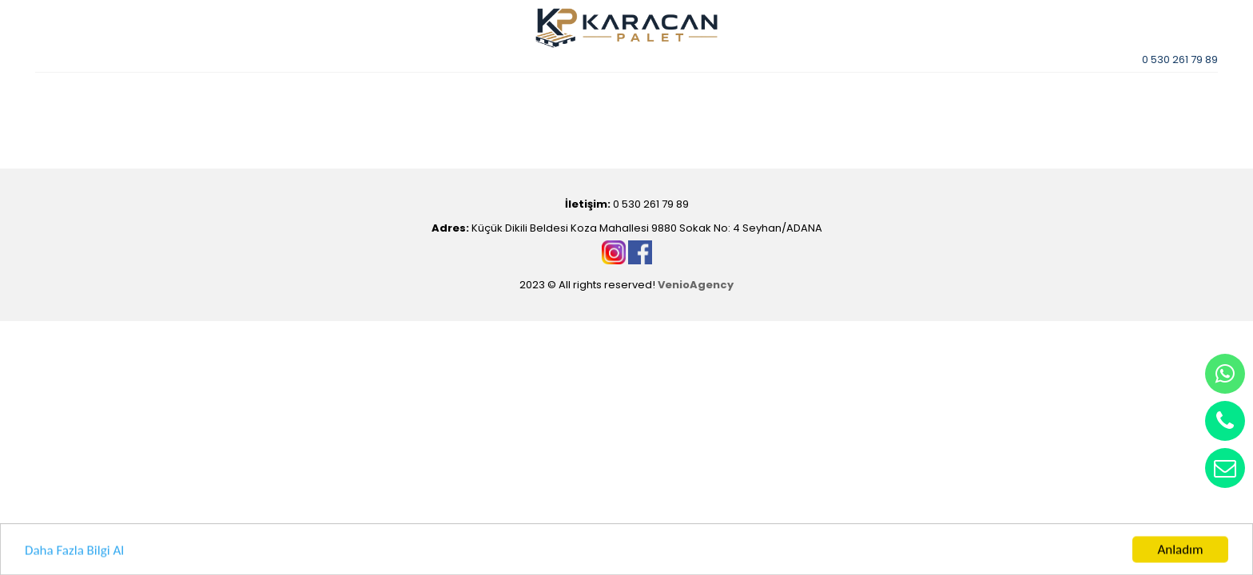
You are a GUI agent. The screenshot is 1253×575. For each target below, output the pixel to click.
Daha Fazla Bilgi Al (74, 551)
